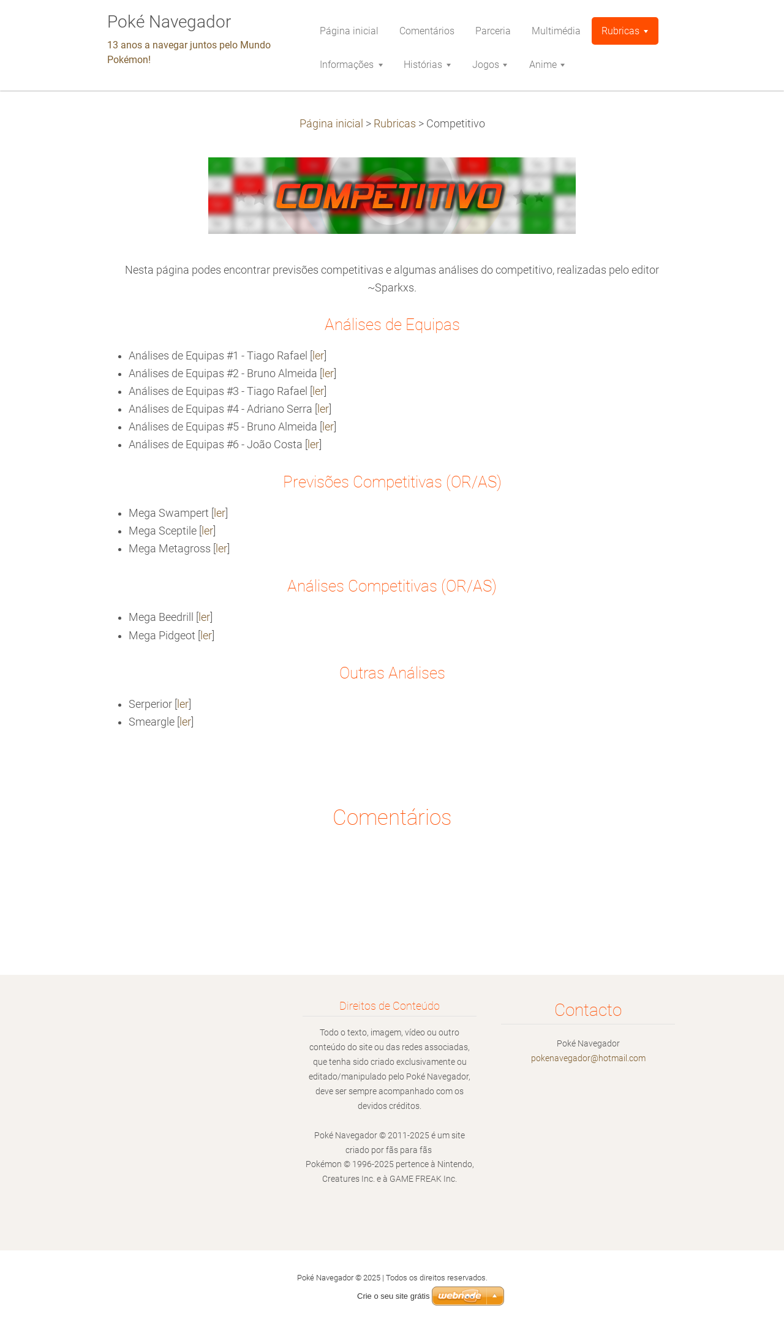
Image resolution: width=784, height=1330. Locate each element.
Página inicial (331, 124)
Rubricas (395, 124)
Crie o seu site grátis (393, 1296)
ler (318, 356)
